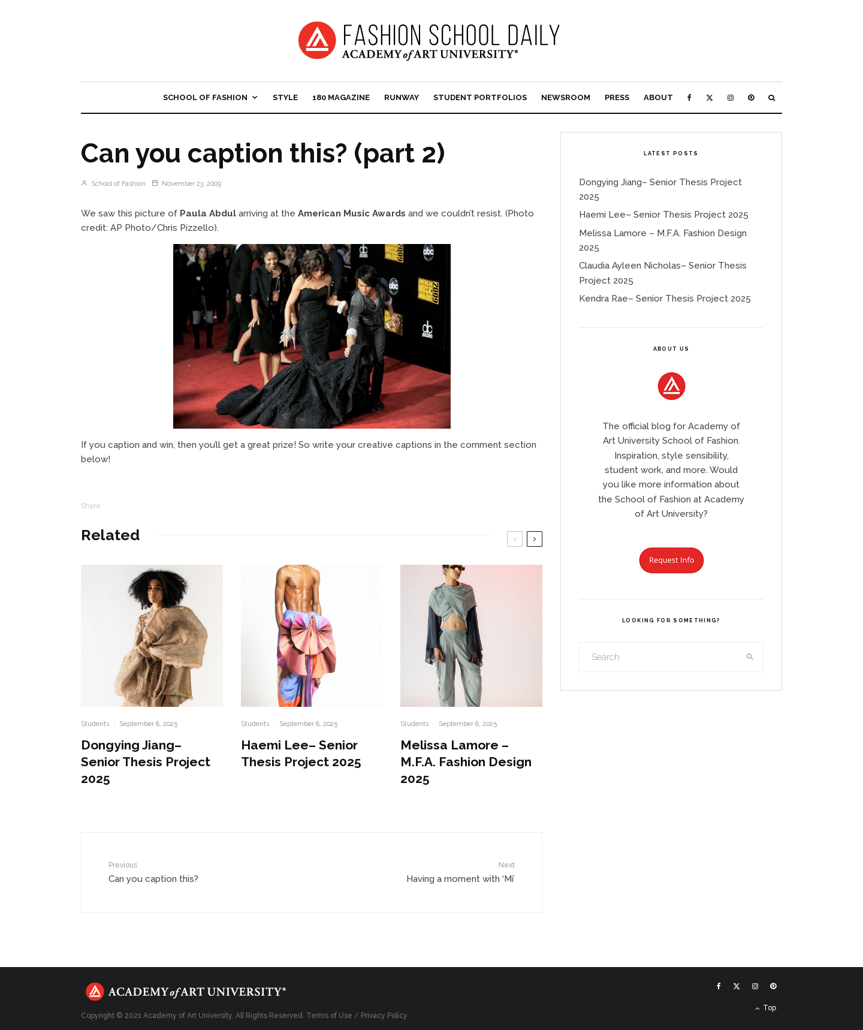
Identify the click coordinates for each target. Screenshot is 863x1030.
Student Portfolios (480, 97)
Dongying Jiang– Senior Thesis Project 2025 (145, 761)
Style (285, 97)
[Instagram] (730, 97)
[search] (750, 657)
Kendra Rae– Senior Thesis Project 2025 (665, 298)
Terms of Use (329, 1015)
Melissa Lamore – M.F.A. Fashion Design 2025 (466, 761)
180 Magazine (341, 97)
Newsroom (565, 97)
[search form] (659, 657)
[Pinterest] (751, 97)
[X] (709, 97)
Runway (401, 97)
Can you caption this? (181, 872)
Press (617, 97)
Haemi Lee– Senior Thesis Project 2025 (301, 753)
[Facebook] (689, 97)
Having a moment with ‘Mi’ (442, 872)
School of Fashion (205, 97)
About (658, 97)
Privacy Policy (384, 1015)
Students (95, 724)
